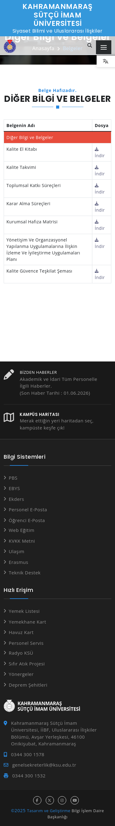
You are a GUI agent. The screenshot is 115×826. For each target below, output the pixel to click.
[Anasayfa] (10, 46)
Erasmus (19, 562)
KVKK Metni (22, 541)
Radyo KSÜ (21, 653)
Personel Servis (26, 643)
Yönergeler (21, 674)
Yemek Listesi (24, 611)
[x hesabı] (50, 800)
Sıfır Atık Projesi (27, 663)
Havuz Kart (21, 632)
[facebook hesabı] (37, 800)
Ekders (16, 499)
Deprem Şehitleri (28, 685)
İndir (100, 152)
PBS (13, 478)
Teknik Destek (25, 572)
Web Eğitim (22, 530)
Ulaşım (17, 551)
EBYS (14, 488)
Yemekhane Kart (27, 622)
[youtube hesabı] (75, 800)
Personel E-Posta (28, 509)
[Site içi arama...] (89, 45)
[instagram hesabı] (62, 800)
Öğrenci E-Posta (27, 520)
